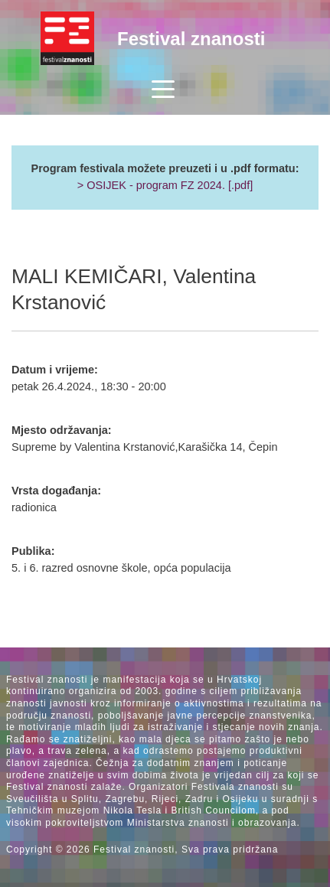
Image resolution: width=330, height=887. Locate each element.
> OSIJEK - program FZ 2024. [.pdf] (165, 185)
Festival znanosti (191, 38)
